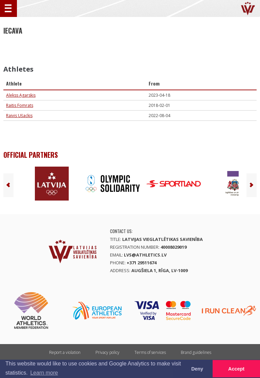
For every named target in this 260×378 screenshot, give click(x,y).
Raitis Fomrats (19, 105)
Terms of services (150, 352)
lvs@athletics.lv (145, 255)
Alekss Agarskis (21, 95)
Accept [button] (236, 369)
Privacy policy (107, 352)
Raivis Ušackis (19, 115)
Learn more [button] (44, 373)
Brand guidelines (196, 352)
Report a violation (65, 352)
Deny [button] (197, 369)
